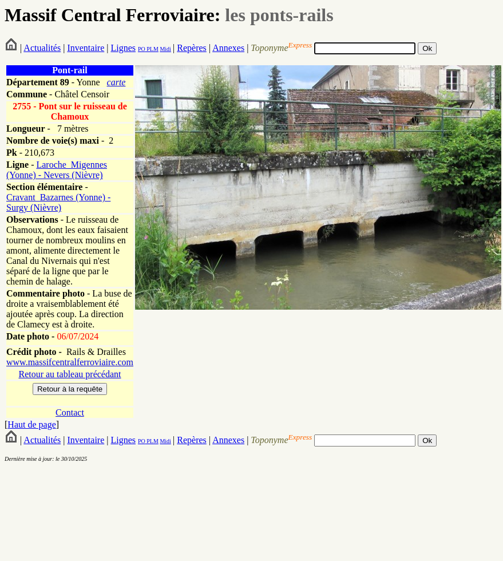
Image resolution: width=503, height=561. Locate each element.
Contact (70, 412)
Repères (192, 48)
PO (141, 49)
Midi (165, 49)
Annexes (228, 48)
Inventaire (85, 48)
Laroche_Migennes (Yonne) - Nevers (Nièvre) (56, 170)
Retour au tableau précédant (69, 374)
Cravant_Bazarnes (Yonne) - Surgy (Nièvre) (58, 202)
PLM (152, 49)
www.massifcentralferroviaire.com (69, 362)
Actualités (42, 48)
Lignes (123, 48)
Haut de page (31, 424)
